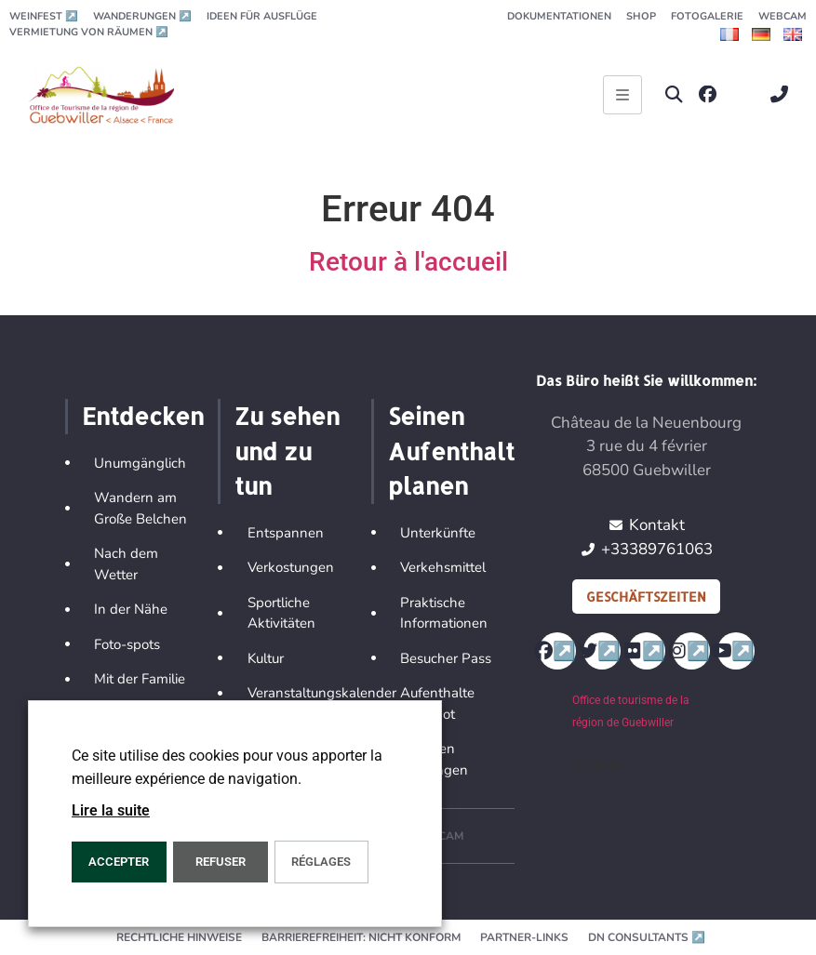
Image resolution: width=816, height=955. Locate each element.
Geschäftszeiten (646, 596)
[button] (674, 94)
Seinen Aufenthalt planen (451, 450)
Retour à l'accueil (408, 261)
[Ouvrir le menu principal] (622, 94)
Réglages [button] (321, 862)
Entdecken (143, 416)
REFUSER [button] (220, 862)
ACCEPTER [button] (118, 862)
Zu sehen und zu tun (287, 450)
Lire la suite (111, 810)
